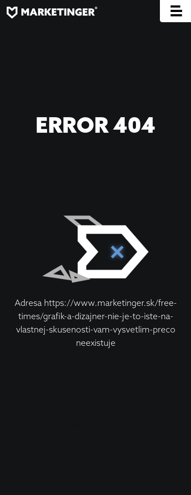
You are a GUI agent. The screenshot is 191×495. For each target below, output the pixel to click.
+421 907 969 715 (95, 443)
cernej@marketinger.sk (95, 424)
